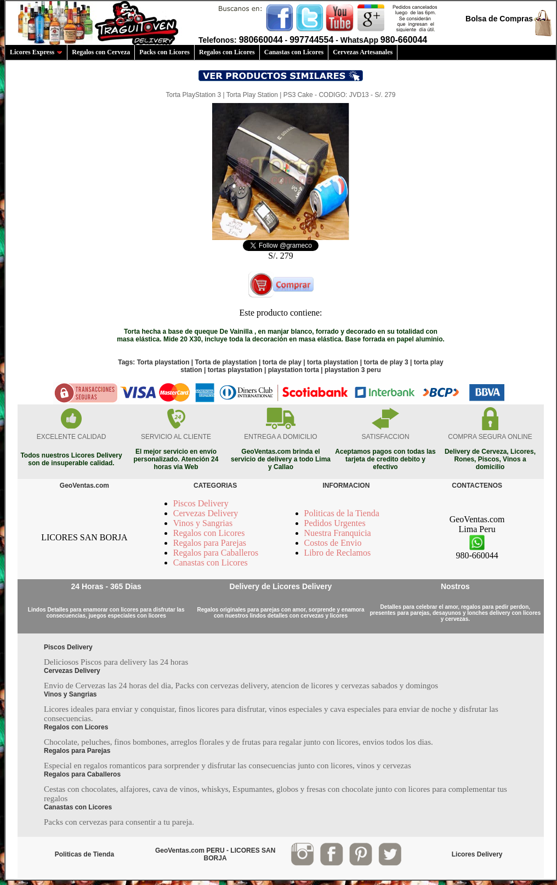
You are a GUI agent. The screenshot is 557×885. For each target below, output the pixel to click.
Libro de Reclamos (337, 552)
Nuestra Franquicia (337, 533)
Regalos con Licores (227, 52)
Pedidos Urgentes (335, 523)
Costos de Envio (333, 542)
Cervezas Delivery (205, 513)
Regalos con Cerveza (101, 52)
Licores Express (36, 52)
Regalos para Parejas (209, 542)
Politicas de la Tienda (341, 513)
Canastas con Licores (293, 52)
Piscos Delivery (201, 503)
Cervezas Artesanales (363, 52)
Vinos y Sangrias (202, 523)
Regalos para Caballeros (216, 552)
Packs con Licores (164, 52)
